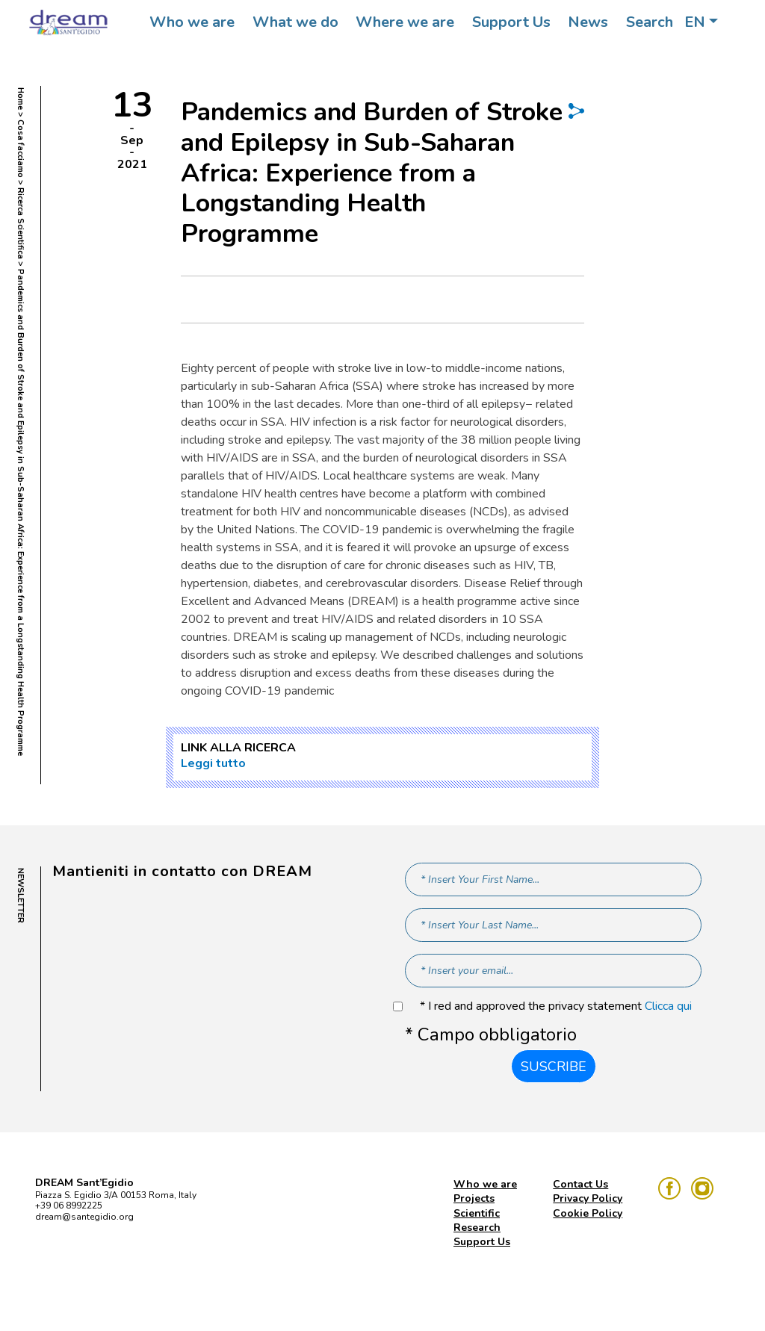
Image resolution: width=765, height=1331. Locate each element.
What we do (295, 22)
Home (20, 98)
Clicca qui (668, 1006)
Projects (474, 1198)
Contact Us (580, 1184)
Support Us (511, 22)
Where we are (405, 22)
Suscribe (553, 1067)
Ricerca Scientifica (20, 223)
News (588, 22)
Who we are (192, 22)
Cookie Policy (587, 1213)
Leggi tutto (213, 763)
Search (649, 22)
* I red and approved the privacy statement (556, 1006)
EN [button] (694, 22)
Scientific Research (477, 1220)
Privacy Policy (587, 1198)
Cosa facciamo (20, 149)
